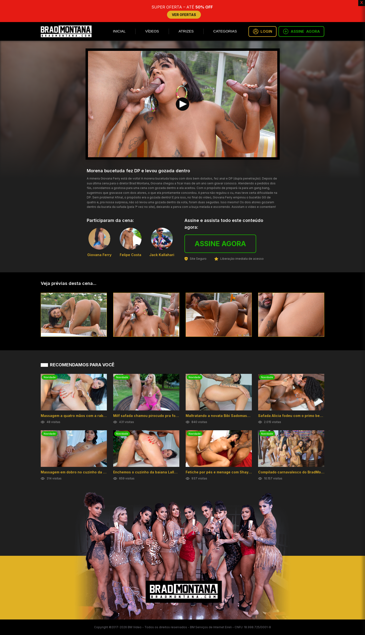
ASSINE (301, 31)
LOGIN (262, 31)
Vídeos (152, 31)
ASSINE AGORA (220, 244)
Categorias (225, 31)
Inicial (119, 31)
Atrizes (186, 31)
